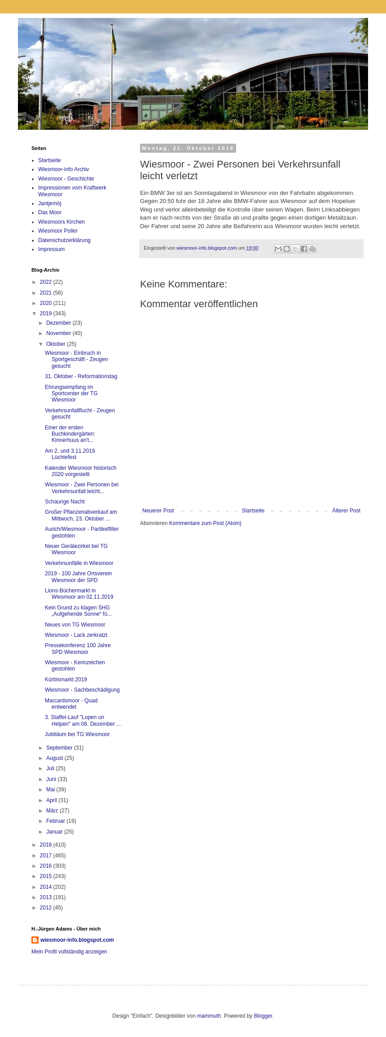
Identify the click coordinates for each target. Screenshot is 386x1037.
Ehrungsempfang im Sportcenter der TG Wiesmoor (71, 393)
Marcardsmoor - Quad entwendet (71, 703)
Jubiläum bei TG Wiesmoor (77, 734)
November (59, 333)
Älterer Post (346, 510)
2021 (46, 293)
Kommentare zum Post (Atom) (205, 523)
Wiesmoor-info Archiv (63, 169)
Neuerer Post (158, 510)
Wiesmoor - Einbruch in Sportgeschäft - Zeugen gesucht (76, 359)
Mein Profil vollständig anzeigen (69, 952)
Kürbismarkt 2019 (66, 679)
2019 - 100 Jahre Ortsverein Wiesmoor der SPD (78, 576)
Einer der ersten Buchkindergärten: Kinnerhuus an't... (70, 434)
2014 (46, 887)
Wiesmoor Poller (58, 231)
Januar (55, 832)
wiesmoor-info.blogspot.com (77, 940)
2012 (46, 908)
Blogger (263, 1016)
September (60, 748)
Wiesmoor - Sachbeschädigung (82, 690)
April (52, 800)
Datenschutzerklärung (64, 240)
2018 (46, 845)
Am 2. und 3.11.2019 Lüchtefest (70, 454)
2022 (46, 282)
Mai (51, 789)
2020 (46, 303)
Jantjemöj (49, 203)
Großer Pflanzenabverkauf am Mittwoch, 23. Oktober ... (81, 515)
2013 (46, 897)
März (53, 811)
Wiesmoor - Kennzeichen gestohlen (75, 665)
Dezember (59, 323)
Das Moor (49, 212)
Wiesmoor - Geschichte (66, 179)
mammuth (209, 1016)
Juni (51, 779)
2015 (46, 876)
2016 (46, 866)
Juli (51, 768)
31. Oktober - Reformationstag (81, 376)
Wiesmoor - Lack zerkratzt (76, 635)
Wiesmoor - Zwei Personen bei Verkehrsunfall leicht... (81, 487)
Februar (56, 821)
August (55, 758)
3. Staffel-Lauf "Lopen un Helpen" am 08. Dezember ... (83, 720)
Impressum (51, 249)
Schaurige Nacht (65, 502)
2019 (46, 313)
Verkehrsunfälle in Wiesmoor (79, 563)
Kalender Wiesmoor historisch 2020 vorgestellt (80, 471)
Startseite (253, 510)
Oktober (56, 344)
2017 (46, 855)
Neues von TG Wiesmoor (75, 625)
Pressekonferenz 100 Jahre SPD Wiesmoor (78, 648)
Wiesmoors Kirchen (61, 222)
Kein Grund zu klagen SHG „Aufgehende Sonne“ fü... (78, 611)
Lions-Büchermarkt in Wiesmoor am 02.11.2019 (79, 593)
